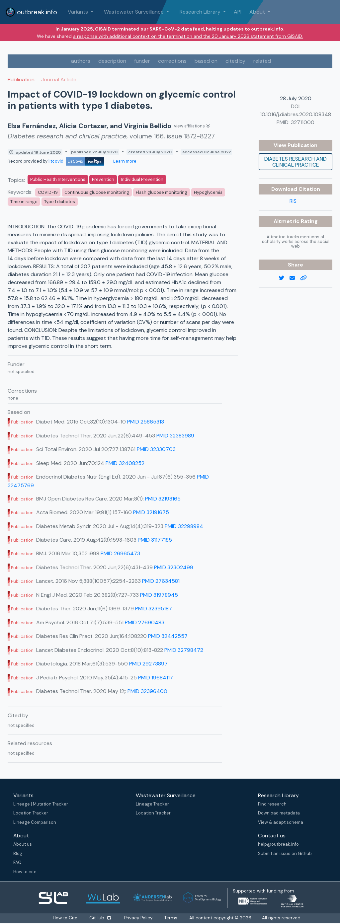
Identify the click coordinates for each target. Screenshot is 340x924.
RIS (293, 200)
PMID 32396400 (147, 691)
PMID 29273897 (148, 663)
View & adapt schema (280, 822)
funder (142, 60)
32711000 (302, 122)
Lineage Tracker (152, 804)
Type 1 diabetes (59, 201)
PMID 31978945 (159, 594)
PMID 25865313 (145, 421)
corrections (172, 60)
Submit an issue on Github (285, 853)
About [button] (257, 11)
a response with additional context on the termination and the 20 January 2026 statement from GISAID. (188, 36)
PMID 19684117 (155, 677)
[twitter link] (284, 278)
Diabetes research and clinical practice (295, 161)
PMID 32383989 (175, 435)
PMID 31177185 (155, 539)
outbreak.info (31, 12)
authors (80, 60)
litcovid (76, 161)
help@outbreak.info (278, 844)
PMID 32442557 (168, 636)
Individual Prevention (142, 179)
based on (206, 60)
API (237, 11)
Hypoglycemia (208, 192)
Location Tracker (30, 813)
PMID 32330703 (156, 449)
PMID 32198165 (163, 498)
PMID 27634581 (161, 581)
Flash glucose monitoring (161, 192)
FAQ (17, 862)
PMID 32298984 (184, 526)
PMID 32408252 (125, 463)
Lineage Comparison (34, 822)
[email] (295, 278)
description (112, 60)
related (262, 60)
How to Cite (65, 918)
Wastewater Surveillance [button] (134, 11)
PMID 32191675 (151, 512)
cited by (235, 60)
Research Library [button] (201, 11)
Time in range (24, 201)
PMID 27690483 (144, 622)
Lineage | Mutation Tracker (40, 804)
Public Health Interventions (57, 179)
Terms (171, 918)
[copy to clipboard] (306, 278)
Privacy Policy (139, 918)
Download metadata (279, 813)
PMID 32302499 (173, 567)
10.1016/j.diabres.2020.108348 (295, 114)
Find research (272, 804)
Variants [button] (78, 11)
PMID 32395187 (153, 608)
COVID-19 (48, 192)
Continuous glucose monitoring (96, 192)
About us (22, 844)
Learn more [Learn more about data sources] (124, 161)
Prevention (103, 179)
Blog (17, 853)
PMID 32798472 (183, 650)
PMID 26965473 (120, 553)
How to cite (25, 872)
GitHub (100, 918)
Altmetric (287, 221)
